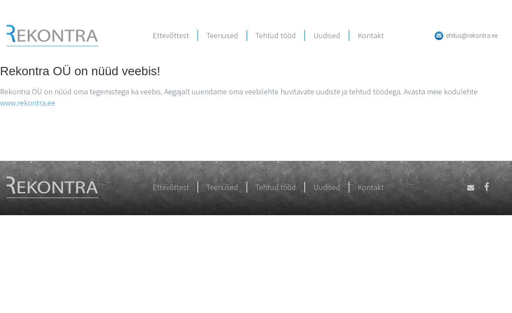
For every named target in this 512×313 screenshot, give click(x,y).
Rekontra (53, 36)
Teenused (222, 35)
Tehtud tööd (276, 35)
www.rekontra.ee (27, 103)
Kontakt (371, 35)
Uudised (326, 35)
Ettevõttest (171, 35)
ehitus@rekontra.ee (472, 35)
